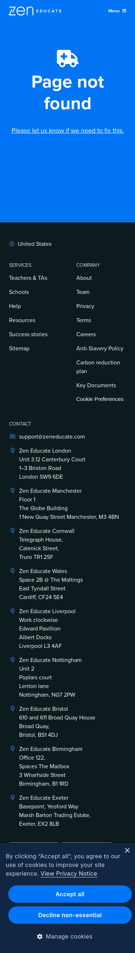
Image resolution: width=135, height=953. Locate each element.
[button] (67, 936)
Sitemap (19, 348)
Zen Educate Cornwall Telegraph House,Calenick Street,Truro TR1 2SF (47, 544)
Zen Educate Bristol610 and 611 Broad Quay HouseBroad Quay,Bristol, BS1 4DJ (57, 722)
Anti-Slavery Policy (99, 348)
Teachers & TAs (28, 278)
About (84, 278)
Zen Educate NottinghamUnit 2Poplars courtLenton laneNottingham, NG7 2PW (50, 677)
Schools (19, 292)
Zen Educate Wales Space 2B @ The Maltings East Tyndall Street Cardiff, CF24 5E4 (51, 584)
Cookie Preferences (100, 399)
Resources (22, 320)
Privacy (85, 306)
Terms (83, 320)
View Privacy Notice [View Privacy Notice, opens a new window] (69, 873)
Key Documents (96, 385)
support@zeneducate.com (52, 436)
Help (15, 306)
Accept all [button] (70, 894)
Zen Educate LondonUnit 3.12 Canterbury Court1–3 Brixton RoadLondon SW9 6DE (52, 463)
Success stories (28, 334)
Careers (86, 334)
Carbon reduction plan (98, 367)
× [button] (127, 851)
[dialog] (67, 898)
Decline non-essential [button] (70, 915)
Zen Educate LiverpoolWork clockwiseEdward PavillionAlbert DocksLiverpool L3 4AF (47, 629)
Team (83, 292)
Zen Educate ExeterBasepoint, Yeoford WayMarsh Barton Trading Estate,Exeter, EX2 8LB (55, 811)
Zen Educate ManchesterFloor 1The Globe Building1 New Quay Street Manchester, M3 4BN (69, 504)
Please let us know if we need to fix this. (68, 130)
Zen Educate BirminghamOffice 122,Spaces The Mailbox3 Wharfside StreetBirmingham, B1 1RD (50, 766)
